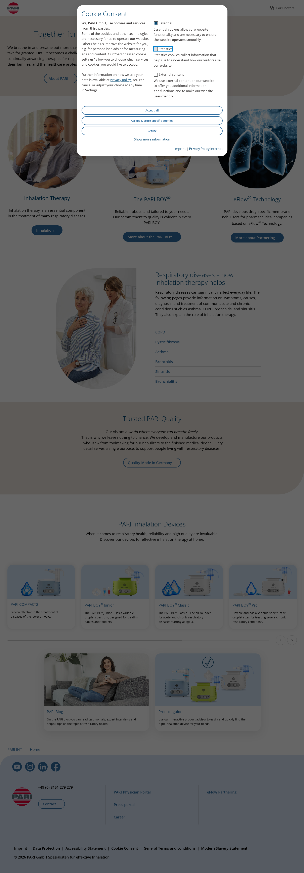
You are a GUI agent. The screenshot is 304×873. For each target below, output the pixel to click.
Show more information (152, 139)
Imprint (180, 149)
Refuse (152, 131)
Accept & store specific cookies (152, 121)
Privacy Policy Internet (206, 149)
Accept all (152, 110)
